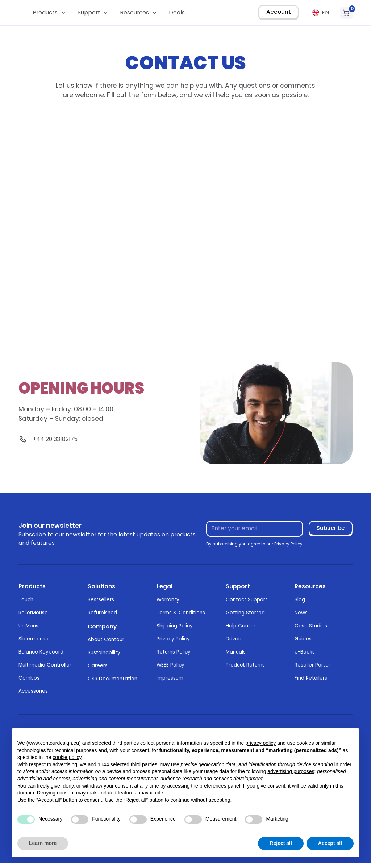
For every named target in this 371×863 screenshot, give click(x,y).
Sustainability (104, 652)
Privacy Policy (173, 638)
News (301, 612)
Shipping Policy (175, 625)
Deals (177, 12)
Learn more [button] (43, 843)
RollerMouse (33, 612)
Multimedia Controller (44, 664)
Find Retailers (311, 678)
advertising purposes (290, 771)
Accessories (33, 691)
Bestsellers (101, 599)
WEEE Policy (170, 664)
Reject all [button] (281, 843)
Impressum (170, 678)
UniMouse (30, 625)
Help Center (240, 625)
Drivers (234, 638)
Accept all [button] (330, 843)
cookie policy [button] (67, 757)
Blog (300, 599)
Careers (98, 665)
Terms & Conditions (181, 612)
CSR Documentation (112, 678)
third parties (144, 764)
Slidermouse (33, 638)
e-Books (305, 651)
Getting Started (245, 612)
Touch (25, 599)
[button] (49, 12)
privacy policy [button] (260, 743)
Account (278, 12)
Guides (303, 638)
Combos (28, 678)
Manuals (236, 651)
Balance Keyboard (40, 651)
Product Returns (245, 664)
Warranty (168, 599)
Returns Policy (174, 651)
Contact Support (246, 599)
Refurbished (102, 612)
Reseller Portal (312, 664)
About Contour (106, 639)
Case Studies (311, 625)
